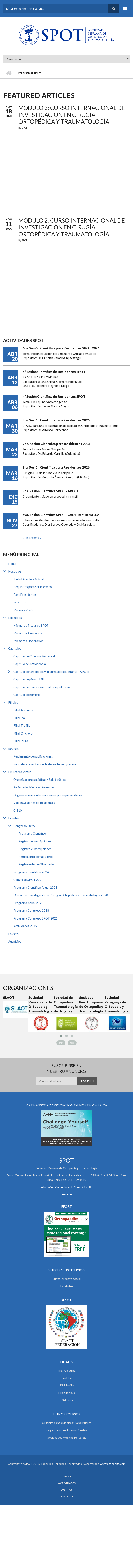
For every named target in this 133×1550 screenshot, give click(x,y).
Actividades (67, 1483)
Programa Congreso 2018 (31, 910)
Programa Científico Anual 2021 (35, 887)
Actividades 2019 (25, 926)
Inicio (8, 73)
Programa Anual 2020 (28, 903)
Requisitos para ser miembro (32, 587)
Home (12, 564)
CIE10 (17, 810)
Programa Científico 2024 (31, 872)
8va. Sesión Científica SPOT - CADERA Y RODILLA (61, 515)
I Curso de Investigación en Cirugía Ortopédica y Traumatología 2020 (60, 895)
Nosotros (14, 571)
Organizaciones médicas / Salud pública (39, 779)
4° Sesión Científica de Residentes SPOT (54, 396)
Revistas (67, 1496)
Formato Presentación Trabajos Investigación (44, 764)
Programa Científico (32, 833)
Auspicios (14, 941)
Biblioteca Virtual (20, 772)
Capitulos (14, 648)
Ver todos (31, 538)
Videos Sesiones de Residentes (34, 802)
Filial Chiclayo (23, 733)
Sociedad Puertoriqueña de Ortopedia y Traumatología (91, 1004)
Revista (13, 749)
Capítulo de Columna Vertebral (34, 656)
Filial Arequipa (23, 710)
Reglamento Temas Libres (35, 856)
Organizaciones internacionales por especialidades (47, 795)
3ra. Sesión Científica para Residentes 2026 (56, 420)
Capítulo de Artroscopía (29, 664)
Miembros (15, 617)
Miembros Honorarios (28, 641)
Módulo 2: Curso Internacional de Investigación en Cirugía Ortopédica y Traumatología (71, 227)
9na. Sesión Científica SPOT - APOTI (50, 491)
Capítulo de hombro (26, 694)
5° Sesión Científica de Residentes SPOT (54, 372)
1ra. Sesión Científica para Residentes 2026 (56, 467)
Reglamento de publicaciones (33, 756)
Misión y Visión (23, 610)
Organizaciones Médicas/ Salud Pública (66, 1422)
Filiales (13, 702)
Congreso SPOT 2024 (28, 879)
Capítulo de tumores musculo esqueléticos (41, 687)
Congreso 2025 (24, 826)
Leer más (66, 1194)
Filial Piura (20, 741)
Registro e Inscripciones (34, 841)
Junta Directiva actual (67, 1278)
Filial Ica (19, 718)
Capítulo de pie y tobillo (29, 679)
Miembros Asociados (27, 633)
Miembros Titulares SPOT (31, 625)
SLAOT (8, 997)
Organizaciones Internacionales (66, 1430)
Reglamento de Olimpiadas (36, 864)
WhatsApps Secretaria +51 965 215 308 (66, 1187)
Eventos (13, 818)
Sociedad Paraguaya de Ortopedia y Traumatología (116, 1004)
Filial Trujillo (21, 725)
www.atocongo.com (112, 1464)
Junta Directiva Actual (28, 579)
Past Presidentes (25, 594)
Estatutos (20, 602)
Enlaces (13, 934)
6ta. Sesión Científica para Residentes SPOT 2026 (61, 348)
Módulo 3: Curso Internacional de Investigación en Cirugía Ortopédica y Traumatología (71, 114)
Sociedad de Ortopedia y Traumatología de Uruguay (66, 1004)
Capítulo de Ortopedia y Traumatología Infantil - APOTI (51, 671)
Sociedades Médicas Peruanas (33, 787)
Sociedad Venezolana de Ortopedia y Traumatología (40, 1004)
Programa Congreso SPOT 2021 (35, 918)
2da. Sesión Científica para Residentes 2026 (56, 444)
